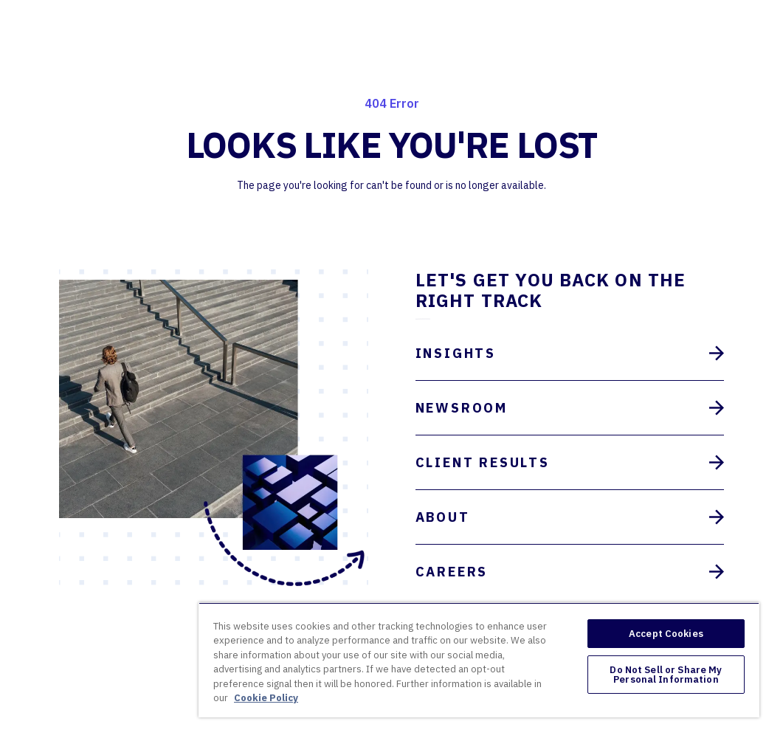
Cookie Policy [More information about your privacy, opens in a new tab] (266, 698)
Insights (570, 353)
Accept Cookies (666, 633)
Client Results (570, 462)
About (570, 517)
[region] (479, 659)
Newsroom (570, 408)
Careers (570, 571)
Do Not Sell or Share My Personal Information (666, 675)
